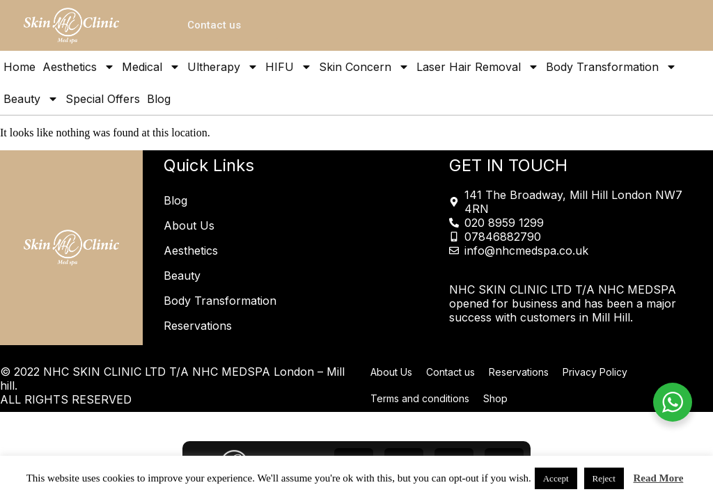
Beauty (30, 98)
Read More (659, 478)
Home (19, 67)
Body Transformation (611, 66)
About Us (189, 225)
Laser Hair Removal (477, 66)
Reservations (198, 326)
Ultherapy (222, 66)
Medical (151, 66)
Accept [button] (556, 478)
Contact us (450, 372)
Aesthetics (78, 66)
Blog (159, 99)
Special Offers (102, 99)
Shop (495, 398)
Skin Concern (364, 66)
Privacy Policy (595, 372)
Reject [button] (604, 478)
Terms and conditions (419, 398)
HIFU (288, 66)
